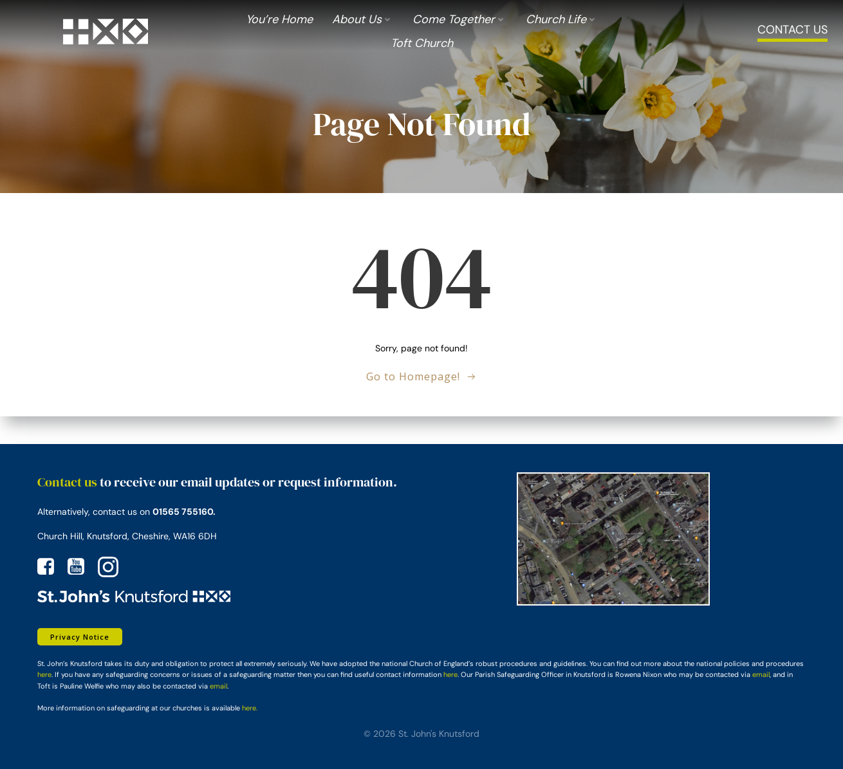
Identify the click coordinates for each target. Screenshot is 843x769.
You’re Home (279, 21)
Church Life (562, 21)
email (758, 673)
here (42, 673)
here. (247, 706)
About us (362, 21)
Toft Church (422, 45)
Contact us (65, 481)
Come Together (459, 21)
